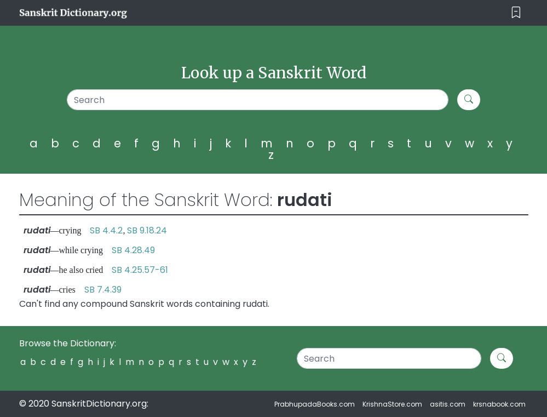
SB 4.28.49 (133, 250)
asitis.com (447, 404)
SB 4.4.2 (106, 230)
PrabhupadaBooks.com (314, 404)
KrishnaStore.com (392, 404)
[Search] (258, 99)
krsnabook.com (499, 404)
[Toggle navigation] (516, 13)
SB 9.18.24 (147, 230)
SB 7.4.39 (103, 289)
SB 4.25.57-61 (140, 270)
